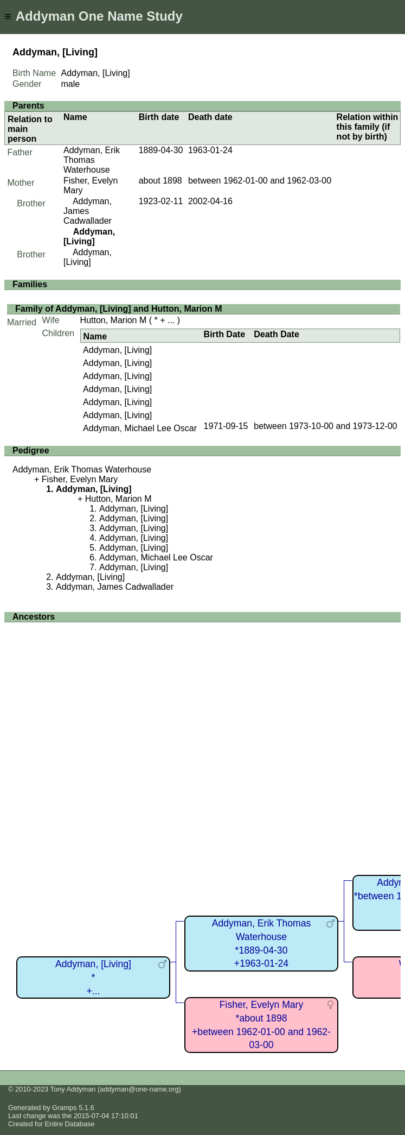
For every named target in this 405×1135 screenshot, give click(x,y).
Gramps (64, 1108)
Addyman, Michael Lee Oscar (140, 428)
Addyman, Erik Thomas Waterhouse (91, 160)
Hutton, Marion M (113, 320)
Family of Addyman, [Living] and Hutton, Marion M (118, 308)
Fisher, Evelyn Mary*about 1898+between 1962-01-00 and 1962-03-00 (261, 1024)
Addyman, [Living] (87, 257)
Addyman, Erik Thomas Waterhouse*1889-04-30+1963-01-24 (261, 943)
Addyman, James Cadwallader (87, 211)
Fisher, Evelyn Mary (80, 479)
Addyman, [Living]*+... (93, 977)
